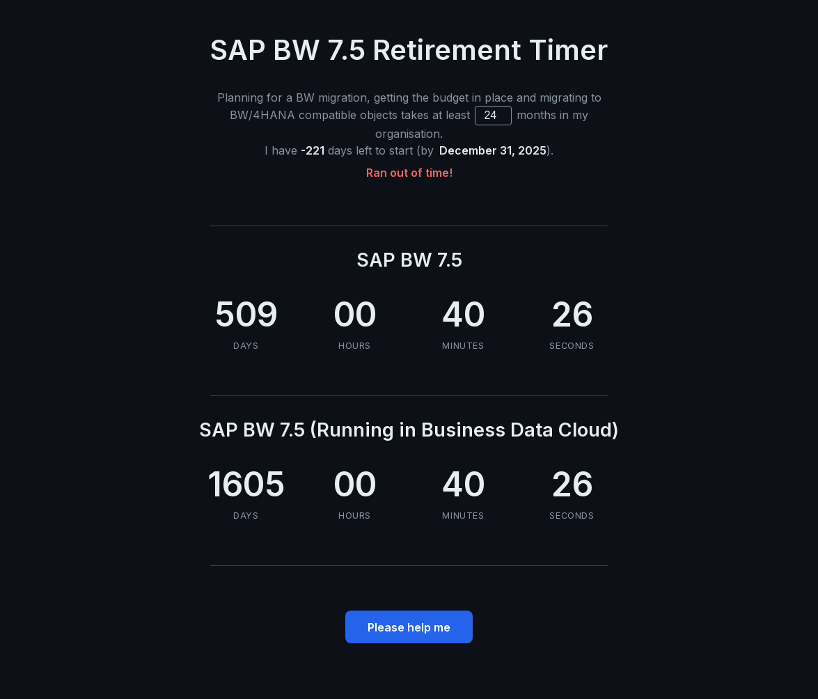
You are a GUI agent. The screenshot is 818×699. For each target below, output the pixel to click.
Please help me (409, 627)
